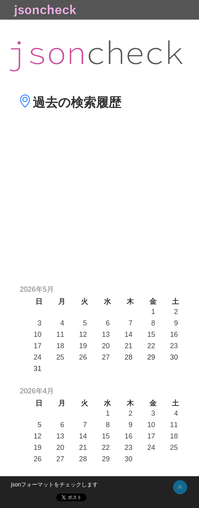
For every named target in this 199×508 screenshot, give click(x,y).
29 (106, 459)
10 (37, 334)
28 (83, 459)
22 (151, 346)
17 (37, 346)
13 (106, 334)
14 (129, 334)
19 (83, 346)
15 (151, 334)
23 (174, 346)
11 (60, 334)
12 (83, 334)
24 (37, 357)
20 (106, 346)
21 (129, 346)
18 (60, 346)
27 (106, 357)
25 (60, 357)
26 (83, 357)
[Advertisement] (99, 209)
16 (174, 334)
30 (129, 459)
